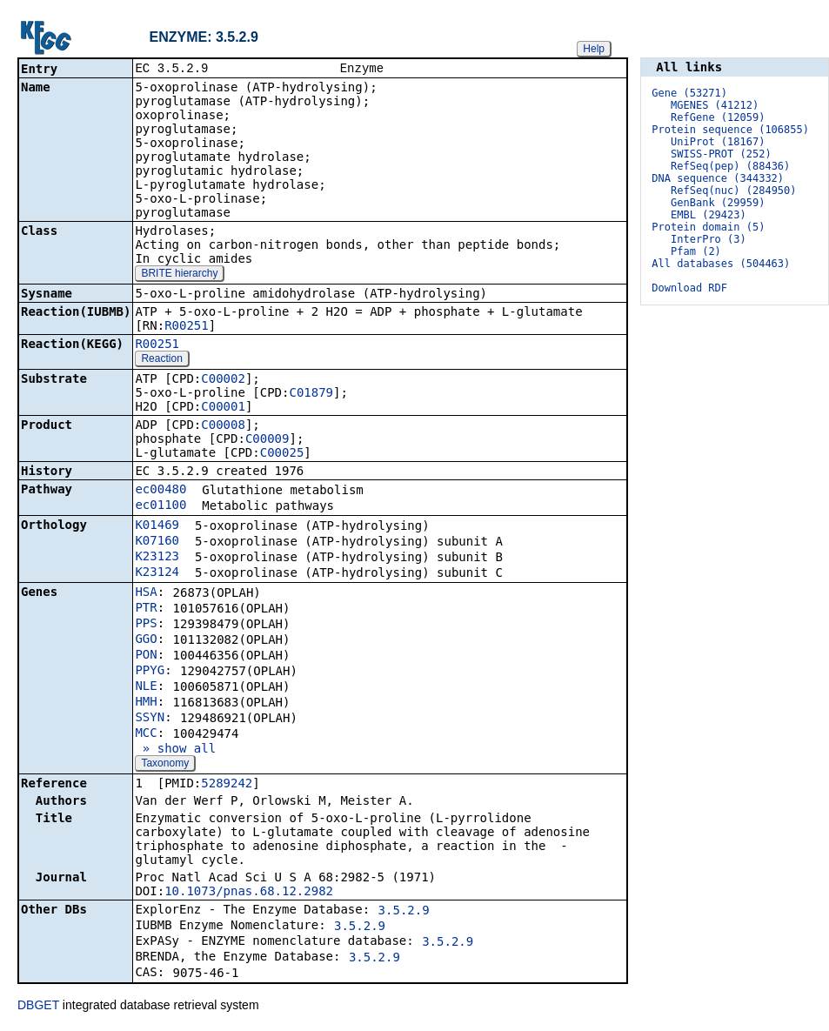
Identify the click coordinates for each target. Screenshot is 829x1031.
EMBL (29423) (708, 215)
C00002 (223, 380)
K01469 (157, 526)
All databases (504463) (721, 264)
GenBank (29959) (718, 203)
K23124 (157, 573)
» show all (175, 750)
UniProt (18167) (718, 142)
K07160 (157, 542)
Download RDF (689, 288)
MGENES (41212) (715, 105)
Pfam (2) (696, 251)
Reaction (161, 360)
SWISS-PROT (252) (721, 154)
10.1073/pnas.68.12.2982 (248, 893)
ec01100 (160, 506)
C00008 (223, 426)
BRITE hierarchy (179, 275)
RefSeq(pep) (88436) (730, 166)
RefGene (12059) (718, 117)
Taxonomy (165, 765)
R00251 (186, 327)
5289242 (226, 785)
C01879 (311, 394)
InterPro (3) (708, 239)
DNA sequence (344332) (718, 178)
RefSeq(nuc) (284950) (734, 190)
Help (594, 49)
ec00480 (160, 491)
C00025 (282, 454)
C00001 (223, 408)
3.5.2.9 (404, 912)
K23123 (157, 558)
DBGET (38, 1007)
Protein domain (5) (708, 227)
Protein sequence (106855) (730, 130)
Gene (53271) (689, 93)
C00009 (267, 440)
